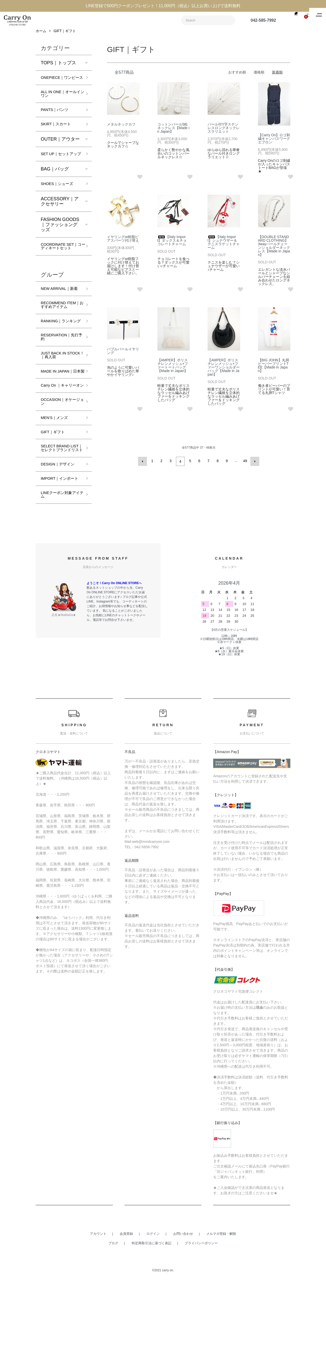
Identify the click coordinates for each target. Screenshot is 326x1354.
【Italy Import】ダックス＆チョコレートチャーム (172, 244)
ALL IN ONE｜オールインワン (60, 104)
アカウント (98, 1307)
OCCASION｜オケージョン (60, 458)
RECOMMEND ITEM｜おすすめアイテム (60, 338)
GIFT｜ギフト (64, 35)
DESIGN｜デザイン (61, 530)
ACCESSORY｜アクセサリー (60, 220)
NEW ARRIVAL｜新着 (61, 316)
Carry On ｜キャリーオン (60, 439)
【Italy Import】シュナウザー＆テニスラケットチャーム (224, 246)
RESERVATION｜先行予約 (59, 380)
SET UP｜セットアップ (60, 169)
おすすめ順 (237, 76)
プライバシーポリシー (201, 1316)
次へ (253, 465)
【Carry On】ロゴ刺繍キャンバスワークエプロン (274, 142)
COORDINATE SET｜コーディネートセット (61, 268)
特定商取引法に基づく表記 (151, 1316)
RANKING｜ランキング (60, 360)
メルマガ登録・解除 (221, 1307)
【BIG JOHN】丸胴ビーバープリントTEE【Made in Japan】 (273, 369)
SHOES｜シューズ (60, 202)
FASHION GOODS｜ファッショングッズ (60, 243)
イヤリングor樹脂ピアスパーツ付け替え (123, 242)
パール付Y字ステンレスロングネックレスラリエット (224, 131)
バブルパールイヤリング (123, 355)
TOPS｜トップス (58, 66)
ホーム (41, 35)
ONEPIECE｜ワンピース (59, 84)
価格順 (259, 76)
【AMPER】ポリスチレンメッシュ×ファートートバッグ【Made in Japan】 (172, 369)
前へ (143, 465)
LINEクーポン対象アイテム (59, 567)
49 (244, 465)
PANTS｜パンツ (57, 121)
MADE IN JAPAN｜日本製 (60, 419)
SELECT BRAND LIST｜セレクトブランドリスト (59, 510)
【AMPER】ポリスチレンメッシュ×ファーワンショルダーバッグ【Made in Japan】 (224, 371)
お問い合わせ (183, 1307)
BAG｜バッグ (55, 186)
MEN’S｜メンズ (57, 475)
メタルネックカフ (121, 128)
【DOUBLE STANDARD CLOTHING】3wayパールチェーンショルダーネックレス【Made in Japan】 (274, 250)
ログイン (153, 1307)
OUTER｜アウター (60, 151)
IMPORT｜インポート (61, 547)
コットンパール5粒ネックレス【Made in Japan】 (173, 131)
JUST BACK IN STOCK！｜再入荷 (60, 399)
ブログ (113, 1316)
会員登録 (126, 1307)
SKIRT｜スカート (59, 136)
